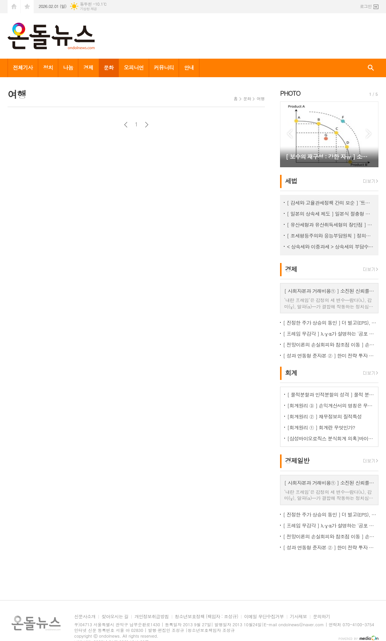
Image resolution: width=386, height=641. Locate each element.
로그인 (366, 6)
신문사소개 (84, 616)
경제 (88, 67)
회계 (291, 372)
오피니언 (134, 67)
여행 (261, 98)
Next (369, 134)
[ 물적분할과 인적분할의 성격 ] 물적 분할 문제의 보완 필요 (330, 394)
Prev (290, 134)
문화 (109, 67)
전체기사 (23, 67)
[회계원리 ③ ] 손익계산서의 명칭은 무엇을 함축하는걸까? (330, 405)
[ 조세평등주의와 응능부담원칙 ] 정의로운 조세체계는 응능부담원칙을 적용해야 (331, 235)
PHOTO (290, 93)
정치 (48, 67)
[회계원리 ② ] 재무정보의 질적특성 (324, 416)
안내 (189, 67)
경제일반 (297, 460)
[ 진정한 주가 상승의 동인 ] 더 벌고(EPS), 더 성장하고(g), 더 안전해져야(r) (330, 322)
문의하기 (321, 616)
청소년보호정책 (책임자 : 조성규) (206, 616)
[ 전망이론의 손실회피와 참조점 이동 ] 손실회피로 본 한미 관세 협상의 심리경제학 (330, 344)
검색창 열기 (370, 68)
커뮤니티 (164, 67)
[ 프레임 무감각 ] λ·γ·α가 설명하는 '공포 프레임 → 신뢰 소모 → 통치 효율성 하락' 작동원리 (330, 333)
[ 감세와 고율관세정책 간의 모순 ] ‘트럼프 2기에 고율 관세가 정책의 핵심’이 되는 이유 (331, 202)
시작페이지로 (14, 6)
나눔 (68, 67)
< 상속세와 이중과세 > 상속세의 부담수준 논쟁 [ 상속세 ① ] (331, 246)
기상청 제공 (88, 8)
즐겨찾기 (27, 6)
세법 (291, 180)
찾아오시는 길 (114, 616)
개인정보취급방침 (151, 616)
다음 (146, 124)
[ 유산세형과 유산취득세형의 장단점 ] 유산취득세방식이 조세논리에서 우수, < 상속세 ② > (331, 224)
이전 (125, 124)
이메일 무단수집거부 (264, 616)
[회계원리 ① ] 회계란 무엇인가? (321, 427)
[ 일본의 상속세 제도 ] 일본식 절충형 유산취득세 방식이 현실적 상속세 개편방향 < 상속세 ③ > (331, 213)
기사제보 (298, 616)
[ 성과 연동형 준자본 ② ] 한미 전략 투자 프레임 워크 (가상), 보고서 (330, 355)
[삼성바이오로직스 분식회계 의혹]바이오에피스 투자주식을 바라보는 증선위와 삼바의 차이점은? (330, 438)
